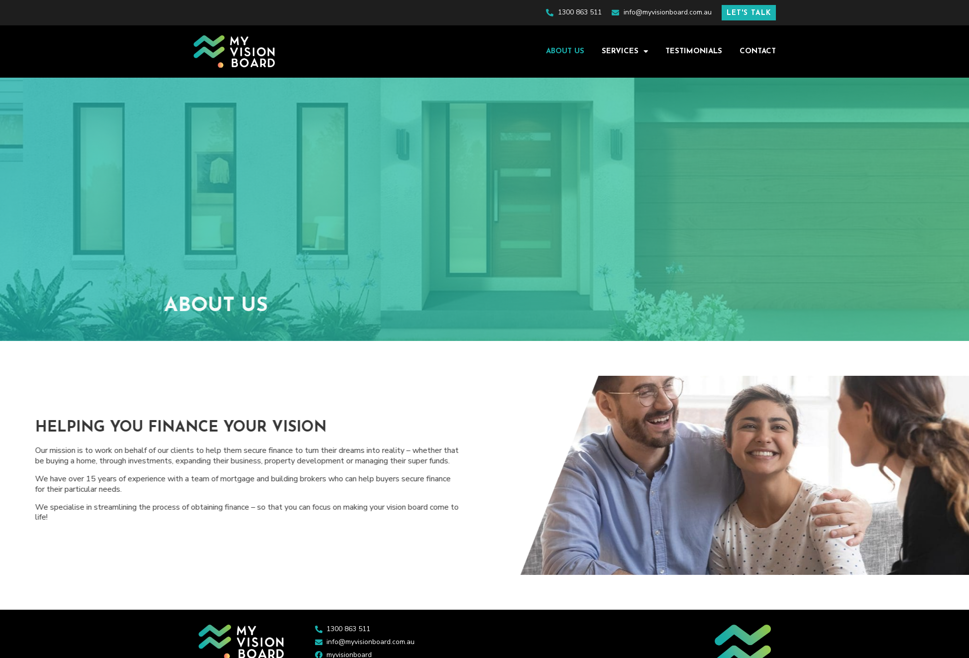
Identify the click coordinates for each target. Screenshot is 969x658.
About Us (565, 51)
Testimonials (693, 51)
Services (625, 51)
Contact (758, 51)
